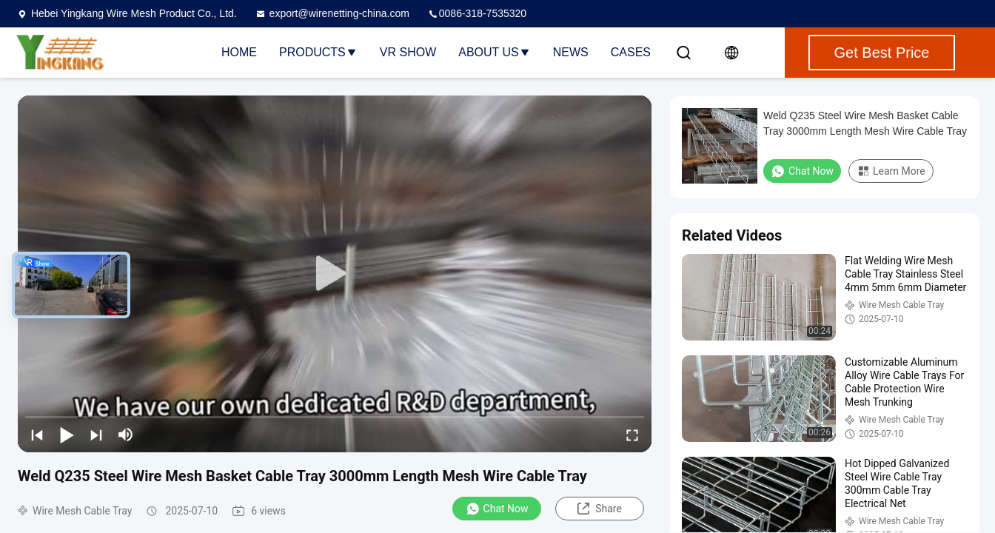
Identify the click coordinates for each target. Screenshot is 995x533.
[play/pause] (66, 434)
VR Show (408, 52)
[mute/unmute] (126, 434)
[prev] (37, 434)
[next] (96, 434)
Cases (631, 52)
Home (239, 52)
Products (318, 52)
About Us (494, 52)
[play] (334, 273)
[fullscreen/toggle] (632, 434)
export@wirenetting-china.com (332, 13)
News (571, 52)
